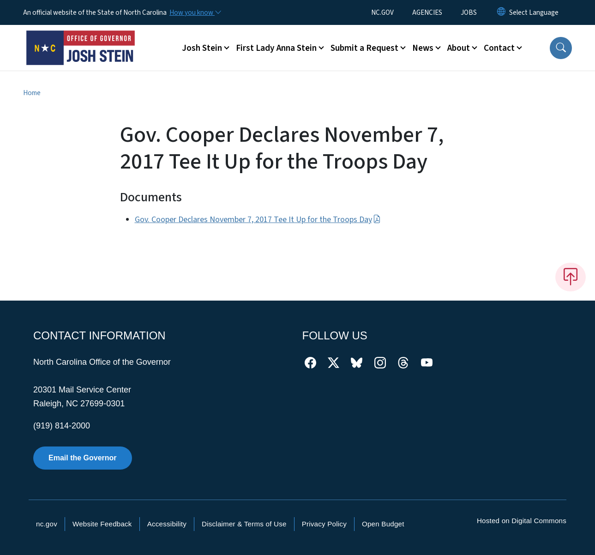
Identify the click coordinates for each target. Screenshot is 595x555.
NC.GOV (382, 12)
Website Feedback (102, 524)
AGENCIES (427, 12)
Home (32, 93)
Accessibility (166, 524)
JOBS (469, 12)
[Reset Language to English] (501, 12)
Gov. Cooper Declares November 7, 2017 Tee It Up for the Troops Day (258, 219)
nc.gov (46, 524)
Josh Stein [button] (202, 48)
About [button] (458, 48)
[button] (561, 48)
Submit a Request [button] (364, 48)
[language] (534, 12)
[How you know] (195, 12)
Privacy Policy (324, 524)
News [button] (422, 48)
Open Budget (383, 524)
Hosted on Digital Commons (521, 521)
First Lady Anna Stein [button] (276, 48)
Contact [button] (499, 48)
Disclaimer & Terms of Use (244, 524)
